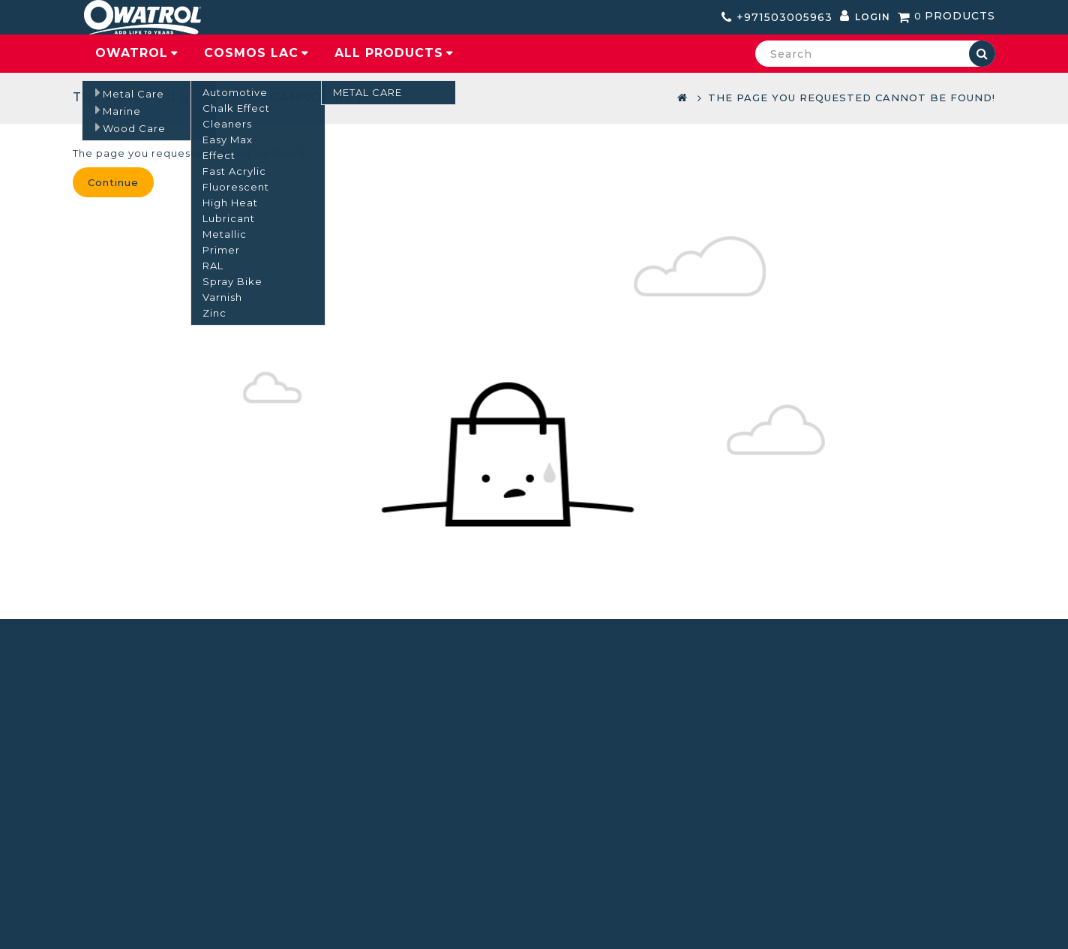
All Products (388, 53)
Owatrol (131, 53)
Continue (113, 182)
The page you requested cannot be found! (851, 98)
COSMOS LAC (251, 53)
